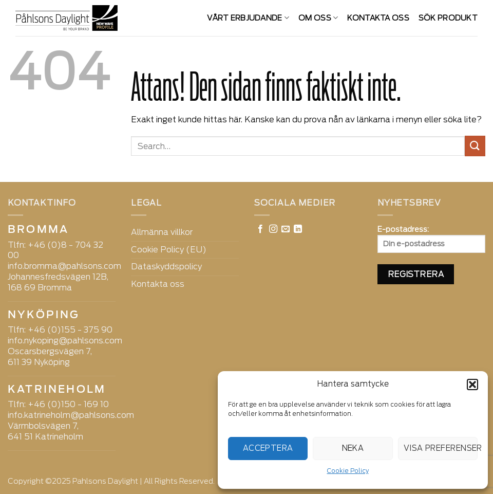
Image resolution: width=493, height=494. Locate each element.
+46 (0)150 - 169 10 (68, 404)
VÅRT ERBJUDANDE (248, 18)
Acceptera (268, 448)
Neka (353, 448)
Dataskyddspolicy (166, 266)
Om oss (318, 18)
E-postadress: (431, 239)
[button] (472, 384)
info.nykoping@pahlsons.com (65, 340)
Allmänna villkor (162, 232)
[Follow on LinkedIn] (298, 229)
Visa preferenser (441, 448)
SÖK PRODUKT (448, 17)
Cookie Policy (348, 470)
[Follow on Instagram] (273, 229)
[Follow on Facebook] (260, 229)
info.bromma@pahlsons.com (64, 266)
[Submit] (475, 146)
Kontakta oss (378, 17)
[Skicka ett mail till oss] (285, 229)
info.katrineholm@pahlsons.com (71, 415)
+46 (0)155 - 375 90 (70, 330)
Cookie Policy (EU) (168, 249)
